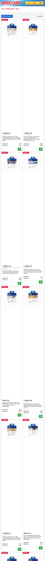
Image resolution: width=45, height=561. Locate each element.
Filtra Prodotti (7, 16)
